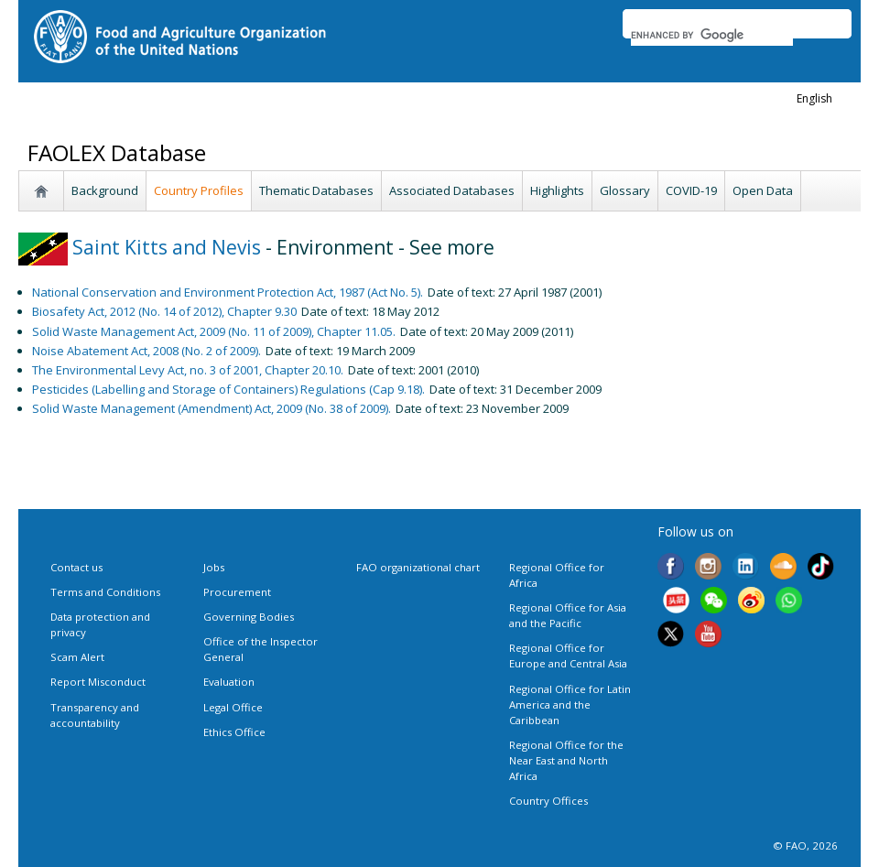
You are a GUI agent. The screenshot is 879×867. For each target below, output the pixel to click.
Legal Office (233, 707)
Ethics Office (234, 732)
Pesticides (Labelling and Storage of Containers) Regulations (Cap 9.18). (228, 389)
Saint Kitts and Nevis (139, 247)
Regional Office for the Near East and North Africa (566, 760)
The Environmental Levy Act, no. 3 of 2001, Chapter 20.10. (187, 370)
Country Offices (548, 800)
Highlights (557, 190)
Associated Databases (452, 190)
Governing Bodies (248, 616)
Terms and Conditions (105, 592)
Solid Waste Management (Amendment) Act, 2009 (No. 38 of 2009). (211, 408)
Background (104, 190)
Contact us (76, 567)
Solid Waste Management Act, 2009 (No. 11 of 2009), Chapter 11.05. (214, 331)
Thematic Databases (316, 190)
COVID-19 (691, 190)
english (814, 98)
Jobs (213, 567)
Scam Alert (77, 657)
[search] (712, 35)
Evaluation (229, 681)
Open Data (762, 190)
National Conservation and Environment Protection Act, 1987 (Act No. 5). (227, 292)
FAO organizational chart (418, 567)
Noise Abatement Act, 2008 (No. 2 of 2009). (146, 350)
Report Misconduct (98, 681)
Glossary (625, 190)
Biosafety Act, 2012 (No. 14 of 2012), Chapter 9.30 (164, 311)
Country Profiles (199, 190)
